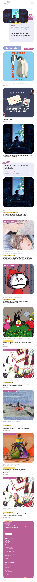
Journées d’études (9, 568)
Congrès (7, 570)
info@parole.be (8, 547)
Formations (7, 567)
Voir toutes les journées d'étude (13, 178)
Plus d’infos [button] (6, 223)
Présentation (8, 566)
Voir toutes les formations (11, 177)
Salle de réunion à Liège (10, 571)
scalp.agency (15, 580)
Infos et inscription (17, 38)
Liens (6, 573)
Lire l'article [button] (6, 91)
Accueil (6, 564)
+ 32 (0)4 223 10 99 (9, 548)
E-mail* (6, 530)
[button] (32, 3)
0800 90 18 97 (8, 550)
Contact (7, 574)
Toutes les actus (28, 54)
